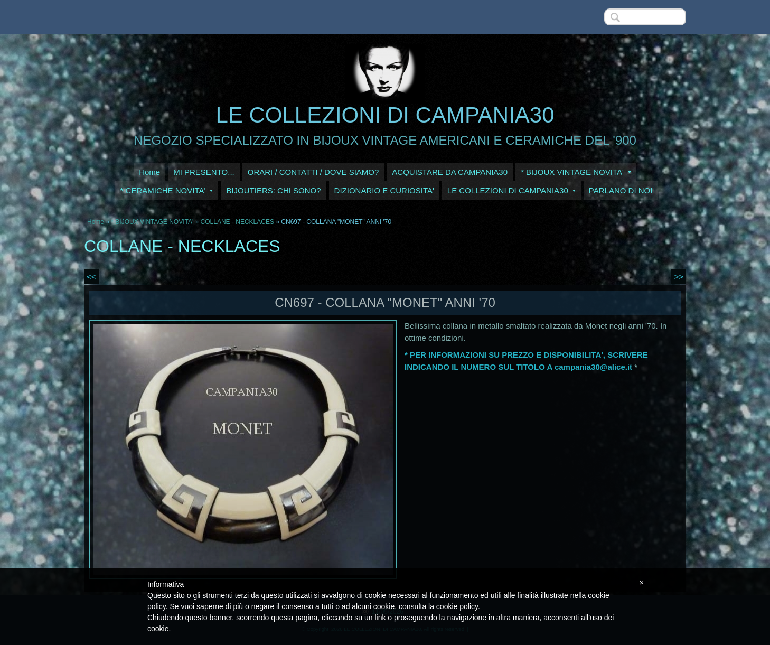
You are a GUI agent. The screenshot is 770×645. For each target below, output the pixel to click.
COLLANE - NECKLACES (237, 222)
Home (149, 171)
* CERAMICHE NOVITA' (166, 190)
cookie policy (457, 606)
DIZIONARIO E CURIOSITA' (384, 190)
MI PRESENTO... (203, 171)
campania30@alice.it (593, 366)
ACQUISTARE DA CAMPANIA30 (450, 171)
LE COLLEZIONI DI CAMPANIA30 (384, 114)
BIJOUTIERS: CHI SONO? (273, 190)
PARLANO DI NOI (621, 190)
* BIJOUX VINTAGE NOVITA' (576, 171)
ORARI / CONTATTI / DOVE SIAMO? (313, 171)
